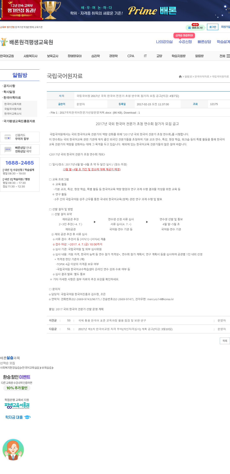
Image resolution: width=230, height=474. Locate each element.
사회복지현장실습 (10, 368)
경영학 (113, 56)
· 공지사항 (8, 86)
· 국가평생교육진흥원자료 (18, 121)
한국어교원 (7, 56)
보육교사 (52, 56)
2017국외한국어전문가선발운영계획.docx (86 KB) (91, 112)
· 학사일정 (8, 92)
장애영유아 (75, 56)
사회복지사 (30, 56)
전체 (222, 56)
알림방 (199, 56)
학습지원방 (178, 56)
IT (145, 56)
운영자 (80, 104)
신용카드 (22, 137)
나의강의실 (164, 42)
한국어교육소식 (13, 113)
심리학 (95, 56)
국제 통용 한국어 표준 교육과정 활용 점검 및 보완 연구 (112, 320)
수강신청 (185, 42)
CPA (130, 56)
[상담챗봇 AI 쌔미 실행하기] (13, 449)
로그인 (212, 27)
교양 (159, 56)
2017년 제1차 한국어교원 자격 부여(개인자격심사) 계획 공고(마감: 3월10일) (125, 329)
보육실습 (46, 368)
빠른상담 (204, 42)
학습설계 (223, 42)
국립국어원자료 (13, 108)
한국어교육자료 (13, 103)
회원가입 (225, 27)
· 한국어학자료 (11, 97)
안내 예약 (23, 149)
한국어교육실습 (30, 368)
